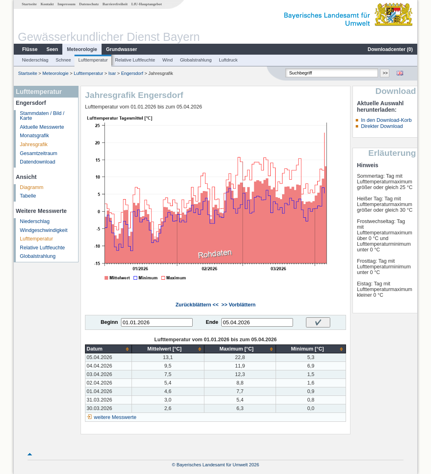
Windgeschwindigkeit (44, 230)
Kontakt (47, 4)
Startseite (29, 4)
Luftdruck (228, 59)
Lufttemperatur (93, 59)
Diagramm (31, 187)
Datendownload (37, 162)
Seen (52, 49)
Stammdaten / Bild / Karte (42, 116)
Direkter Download (382, 126)
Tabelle (28, 196)
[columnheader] (108, 349)
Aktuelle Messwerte (42, 127)
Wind (167, 59)
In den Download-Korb (386, 120)
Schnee (63, 59)
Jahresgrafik (34, 144)
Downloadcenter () (390, 49)
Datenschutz (89, 4)
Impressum (66, 4)
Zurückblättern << (197, 305)
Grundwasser (121, 49)
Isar (112, 73)
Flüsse (30, 49)
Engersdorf (132, 73)
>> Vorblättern (238, 305)
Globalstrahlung (196, 59)
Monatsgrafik (34, 135)
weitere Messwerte (115, 417)
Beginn (109, 322)
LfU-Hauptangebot (147, 4)
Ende (212, 322)
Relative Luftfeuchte (135, 59)
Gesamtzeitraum (38, 153)
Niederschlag (35, 59)
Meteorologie (82, 49)
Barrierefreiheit (114, 4)
